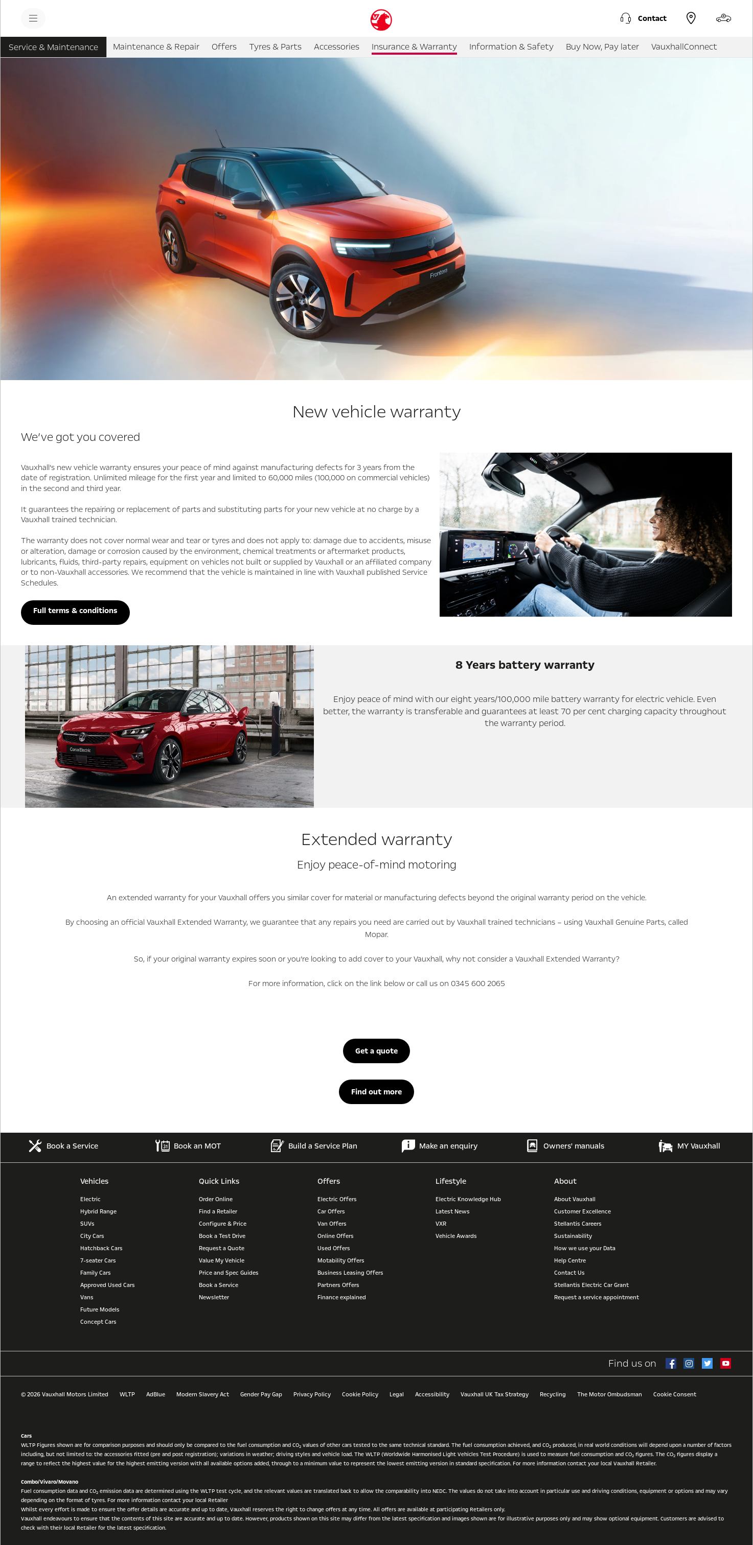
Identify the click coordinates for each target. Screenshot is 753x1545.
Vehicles (94, 1181)
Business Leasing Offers (350, 1273)
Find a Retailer (218, 1211)
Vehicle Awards (456, 1236)
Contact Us (569, 1273)
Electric (90, 1199)
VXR (441, 1224)
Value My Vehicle (221, 1261)
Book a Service (218, 1285)
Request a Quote (221, 1248)
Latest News (453, 1211)
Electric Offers (337, 1199)
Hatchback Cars (101, 1248)
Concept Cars (98, 1322)
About (565, 1181)
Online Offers (335, 1236)
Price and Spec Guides (229, 1273)
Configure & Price (222, 1224)
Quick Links (219, 1181)
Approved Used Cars (107, 1285)
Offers (328, 1181)
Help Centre (570, 1261)
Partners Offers (338, 1285)
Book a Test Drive (222, 1236)
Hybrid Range (98, 1211)
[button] (642, 18)
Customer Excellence (582, 1211)
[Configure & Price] (724, 18)
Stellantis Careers (578, 1224)
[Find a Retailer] (691, 18)
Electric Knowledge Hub (468, 1199)
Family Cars (95, 1273)
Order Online (216, 1199)
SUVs (87, 1224)
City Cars (92, 1236)
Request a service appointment (596, 1297)
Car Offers (331, 1211)
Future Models (100, 1310)
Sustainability (573, 1236)
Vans (87, 1297)
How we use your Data (584, 1248)
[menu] (33, 18)
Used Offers (333, 1248)
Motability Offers (340, 1261)
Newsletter (214, 1297)
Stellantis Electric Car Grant (591, 1285)
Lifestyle (451, 1181)
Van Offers (332, 1224)
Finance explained (341, 1297)
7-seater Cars (98, 1261)
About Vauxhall (575, 1199)
